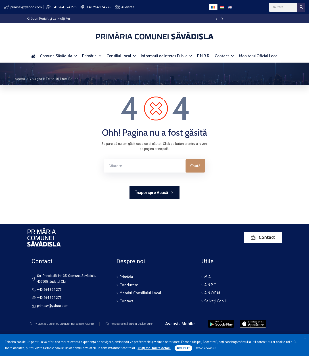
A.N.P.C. (210, 285)
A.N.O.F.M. (212, 293)
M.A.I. (208, 277)
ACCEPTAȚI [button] (183, 348)
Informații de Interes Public (167, 56)
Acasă (20, 79)
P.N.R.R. (203, 55)
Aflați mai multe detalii (154, 348)
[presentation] (216, 19)
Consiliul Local (121, 56)
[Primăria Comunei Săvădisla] (33, 56)
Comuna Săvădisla (59, 56)
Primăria (92, 56)
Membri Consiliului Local (140, 293)
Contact (224, 56)
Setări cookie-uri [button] (206, 348)
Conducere (128, 285)
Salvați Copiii (215, 301)
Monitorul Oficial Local (258, 55)
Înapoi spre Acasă (154, 193)
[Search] (301, 7)
